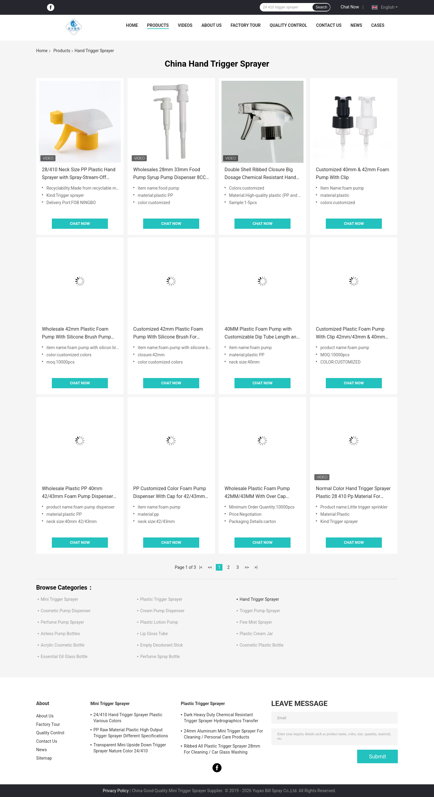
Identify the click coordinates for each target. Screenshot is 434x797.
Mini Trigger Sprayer (59, 599)
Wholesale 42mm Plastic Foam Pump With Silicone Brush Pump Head (76, 333)
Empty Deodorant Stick (161, 645)
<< (210, 567)
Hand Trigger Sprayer (259, 599)
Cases (378, 25)
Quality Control (288, 25)
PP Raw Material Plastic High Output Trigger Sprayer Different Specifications (130, 732)
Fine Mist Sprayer (256, 622)
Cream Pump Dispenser (162, 610)
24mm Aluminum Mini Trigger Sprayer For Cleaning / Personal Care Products (223, 734)
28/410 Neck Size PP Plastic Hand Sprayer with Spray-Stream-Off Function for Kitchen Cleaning (78, 174)
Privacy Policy (116, 790)
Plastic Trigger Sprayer (161, 599)
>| (256, 567)
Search (321, 7)
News (356, 25)
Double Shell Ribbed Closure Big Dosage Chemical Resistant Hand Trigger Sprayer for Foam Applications (260, 174)
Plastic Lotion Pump (159, 622)
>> (246, 567)
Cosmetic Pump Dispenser (65, 610)
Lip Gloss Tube (154, 633)
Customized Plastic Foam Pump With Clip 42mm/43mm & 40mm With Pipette (350, 333)
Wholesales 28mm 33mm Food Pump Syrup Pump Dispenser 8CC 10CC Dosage (169, 174)
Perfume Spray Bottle (160, 656)
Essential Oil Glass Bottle (64, 656)
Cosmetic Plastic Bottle (261, 645)
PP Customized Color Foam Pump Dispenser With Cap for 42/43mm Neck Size (169, 493)
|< (201, 567)
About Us (211, 25)
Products (158, 25)
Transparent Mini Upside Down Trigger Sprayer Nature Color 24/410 (129, 747)
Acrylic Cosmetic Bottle (62, 645)
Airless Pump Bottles (60, 633)
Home (132, 25)
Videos (185, 25)
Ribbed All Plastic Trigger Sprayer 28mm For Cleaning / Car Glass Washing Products (222, 750)
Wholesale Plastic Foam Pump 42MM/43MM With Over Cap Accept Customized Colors (257, 493)
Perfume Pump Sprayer (62, 622)
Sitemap (44, 758)
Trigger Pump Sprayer (260, 610)
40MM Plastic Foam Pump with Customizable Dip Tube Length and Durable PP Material (262, 333)
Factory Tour (246, 25)
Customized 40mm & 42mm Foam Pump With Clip (352, 173)
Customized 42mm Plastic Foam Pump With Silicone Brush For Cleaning (168, 333)
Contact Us (328, 25)
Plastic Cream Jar (256, 633)
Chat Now (350, 7)
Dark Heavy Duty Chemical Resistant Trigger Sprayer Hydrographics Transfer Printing (221, 718)
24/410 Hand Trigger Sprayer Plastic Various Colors (127, 717)
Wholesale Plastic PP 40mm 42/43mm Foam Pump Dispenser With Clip (77, 493)
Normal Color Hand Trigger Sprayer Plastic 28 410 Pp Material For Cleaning (353, 493)
